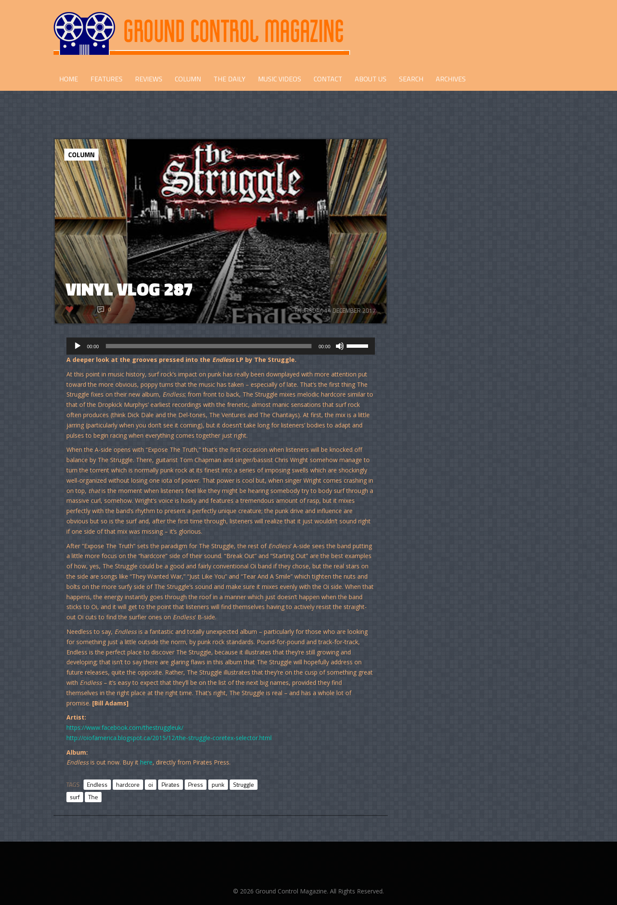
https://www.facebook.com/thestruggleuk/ (124, 727)
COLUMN (188, 79)
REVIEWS (148, 79)
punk (218, 784)
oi (150, 784)
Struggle (243, 784)
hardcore (128, 784)
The (93, 796)
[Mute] (339, 346)
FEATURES (106, 79)
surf (75, 796)
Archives (451, 79)
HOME (68, 79)
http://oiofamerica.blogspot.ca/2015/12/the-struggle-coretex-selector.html (169, 738)
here (146, 762)
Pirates (171, 784)
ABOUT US (370, 79)
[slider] (209, 346)
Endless (97, 784)
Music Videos (279, 79)
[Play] (77, 346)
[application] (220, 346)
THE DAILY (229, 79)
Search (411, 79)
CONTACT (328, 79)
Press (195, 784)
